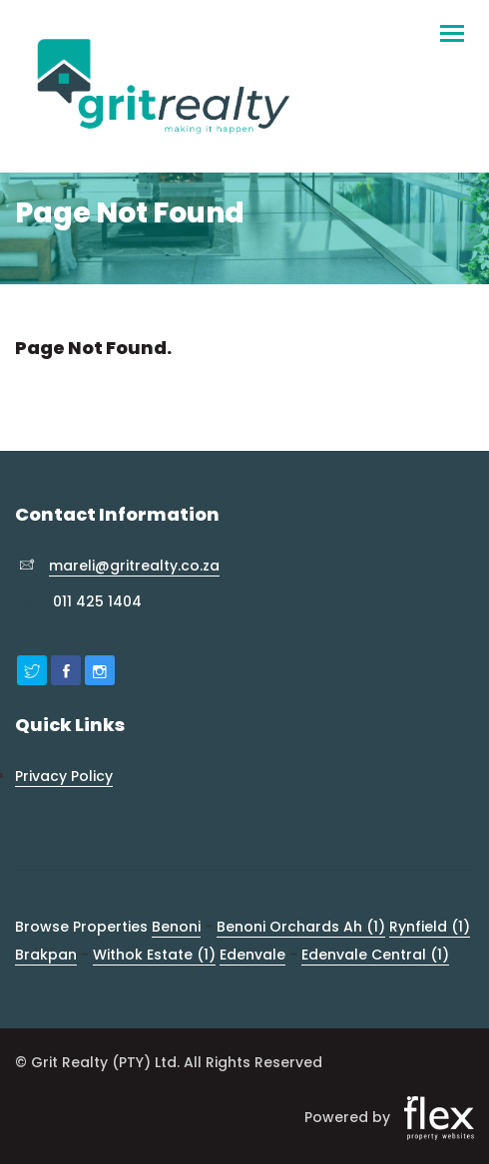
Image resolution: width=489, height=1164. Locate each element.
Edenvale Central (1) (375, 955)
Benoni (176, 927)
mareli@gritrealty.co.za (134, 566)
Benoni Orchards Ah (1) (301, 927)
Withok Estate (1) (154, 955)
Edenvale (252, 955)
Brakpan (46, 955)
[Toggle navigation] (451, 25)
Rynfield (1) (429, 927)
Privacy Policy (64, 776)
